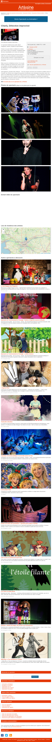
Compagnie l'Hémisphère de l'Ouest (10, 392)
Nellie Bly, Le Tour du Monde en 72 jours (11, 659)
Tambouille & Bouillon (6, 421)
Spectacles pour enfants (8, 687)
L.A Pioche (30, 49)
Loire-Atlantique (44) (32, 61)
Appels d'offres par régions (8, 698)
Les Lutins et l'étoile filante (8, 591)
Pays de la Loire (31, 62)
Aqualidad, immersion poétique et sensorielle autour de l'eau (17, 455)
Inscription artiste (39, 3)
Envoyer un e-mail (39, 57)
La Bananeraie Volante (7, 562)
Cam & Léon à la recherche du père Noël (11, 557)
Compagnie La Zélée (7, 528)
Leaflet (41, 253)
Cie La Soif (5, 290)
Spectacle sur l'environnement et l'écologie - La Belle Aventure (17, 354)
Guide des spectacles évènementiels (14, 13)
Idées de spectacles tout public (9, 714)
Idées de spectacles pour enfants (10, 715)
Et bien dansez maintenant (8, 596)
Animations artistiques (7, 684)
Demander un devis (7, 695)
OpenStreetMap (47, 253)
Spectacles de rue (6, 686)
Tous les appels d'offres (7, 696)
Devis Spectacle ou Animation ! (26, 19)
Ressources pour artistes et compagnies (12, 717)
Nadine (4, 494)
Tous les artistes (6, 706)
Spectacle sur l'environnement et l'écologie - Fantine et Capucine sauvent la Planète (23, 320)
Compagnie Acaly (6, 324)
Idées (30, 740)
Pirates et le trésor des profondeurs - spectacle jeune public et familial (19, 523)
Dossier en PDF (33, 47)
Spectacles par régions (7, 707)
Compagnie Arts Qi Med (8, 460)
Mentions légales (41, 739)
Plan (27, 740)
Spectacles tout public (7, 689)
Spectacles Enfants (27, 13)
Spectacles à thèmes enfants (38, 13)
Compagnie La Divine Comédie (9, 664)
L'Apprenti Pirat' (5, 388)
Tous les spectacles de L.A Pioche (37, 64)
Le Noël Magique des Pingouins (9, 286)
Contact (33, 740)
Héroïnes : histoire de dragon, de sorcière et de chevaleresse (17, 625)
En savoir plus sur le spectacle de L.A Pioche (15, 81)
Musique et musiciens (7, 685)
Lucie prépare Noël (6, 489)
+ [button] (3, 229)
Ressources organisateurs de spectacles (12, 716)
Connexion (48, 3)
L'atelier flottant (6, 426)
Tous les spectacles (7, 704)
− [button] (3, 232)
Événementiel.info (16, 726)
